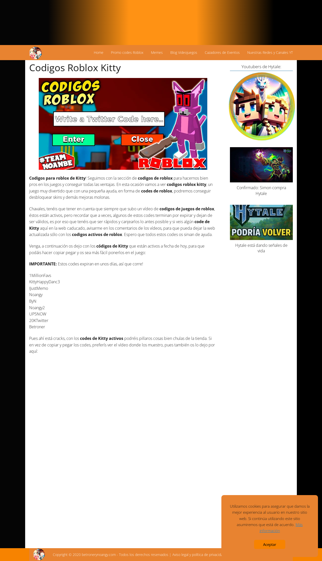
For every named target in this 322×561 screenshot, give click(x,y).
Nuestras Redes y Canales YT (270, 52)
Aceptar (269, 544)
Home (98, 52)
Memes (157, 52)
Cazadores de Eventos (222, 52)
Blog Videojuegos (183, 52)
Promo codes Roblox (127, 52)
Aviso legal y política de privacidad (198, 554)
